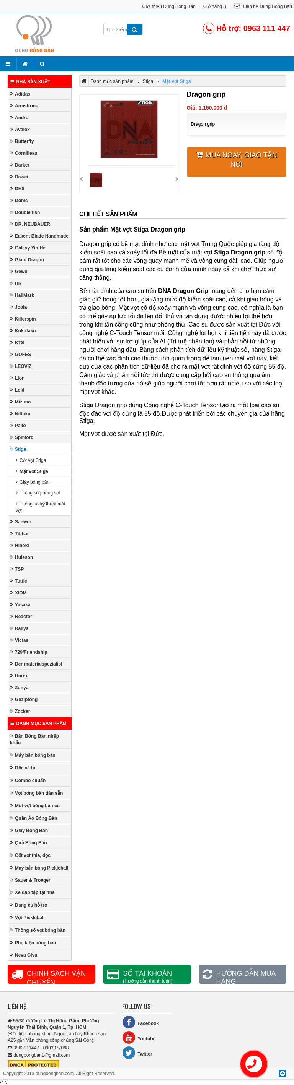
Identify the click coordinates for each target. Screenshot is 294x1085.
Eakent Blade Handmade (39, 236)
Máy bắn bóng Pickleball (39, 868)
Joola (18, 307)
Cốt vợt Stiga (31, 460)
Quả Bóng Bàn (28, 842)
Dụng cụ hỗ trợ (28, 905)
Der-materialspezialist (36, 664)
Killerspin (23, 319)
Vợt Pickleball (27, 917)
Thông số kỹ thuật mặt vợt (40, 507)
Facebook (140, 1022)
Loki (17, 390)
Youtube (138, 1037)
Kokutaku (23, 331)
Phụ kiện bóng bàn (33, 943)
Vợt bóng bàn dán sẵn (36, 793)
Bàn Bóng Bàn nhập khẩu (34, 739)
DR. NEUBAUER (30, 224)
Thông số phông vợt (38, 493)
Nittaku (20, 413)
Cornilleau (24, 153)
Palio (18, 425)
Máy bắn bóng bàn (33, 755)
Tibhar (19, 533)
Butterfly (22, 141)
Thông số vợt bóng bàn (37, 930)
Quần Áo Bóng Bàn (33, 818)
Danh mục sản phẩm (38, 723)
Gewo (19, 271)
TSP (17, 569)
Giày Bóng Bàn (29, 830)
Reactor (21, 616)
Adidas (20, 94)
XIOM (18, 593)
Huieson (21, 557)
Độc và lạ (22, 768)
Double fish (25, 212)
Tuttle (18, 581)
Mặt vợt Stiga (32, 471)
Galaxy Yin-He (28, 248)
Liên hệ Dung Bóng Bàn (263, 6)
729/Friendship (28, 652)
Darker (19, 165)
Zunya (19, 687)
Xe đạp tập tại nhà (32, 892)
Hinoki (19, 545)
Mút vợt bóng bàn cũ (35, 805)
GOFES (20, 354)
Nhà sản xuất (30, 81)
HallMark (22, 295)
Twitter (137, 1052)
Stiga (18, 449)
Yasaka (20, 604)
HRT (17, 283)
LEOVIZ (20, 366)
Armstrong (24, 105)
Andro (19, 117)
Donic (19, 200)
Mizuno (20, 402)
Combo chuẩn (28, 780)
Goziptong (24, 699)
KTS (17, 342)
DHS (17, 188)
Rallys (19, 628)
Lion (17, 378)
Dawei (19, 177)
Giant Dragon (27, 259)
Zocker (20, 711)
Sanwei (20, 522)
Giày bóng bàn (32, 482)
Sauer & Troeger (30, 880)
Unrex (19, 676)
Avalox (20, 129)
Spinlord (22, 437)
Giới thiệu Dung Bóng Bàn (169, 6)
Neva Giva (23, 955)
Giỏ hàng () (214, 6)
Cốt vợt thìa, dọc (30, 855)
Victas (19, 640)
